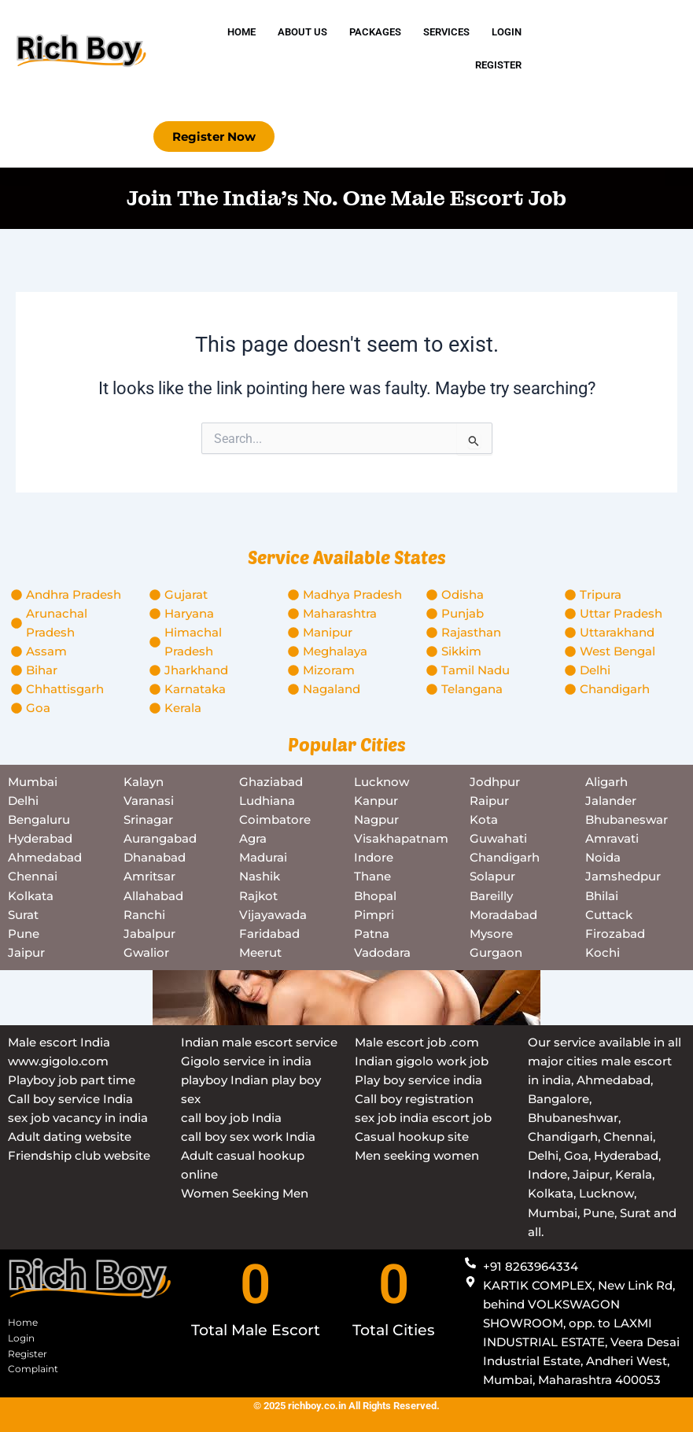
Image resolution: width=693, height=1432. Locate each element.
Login (507, 32)
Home (241, 32)
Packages (375, 32)
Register (498, 65)
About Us (302, 32)
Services (446, 32)
